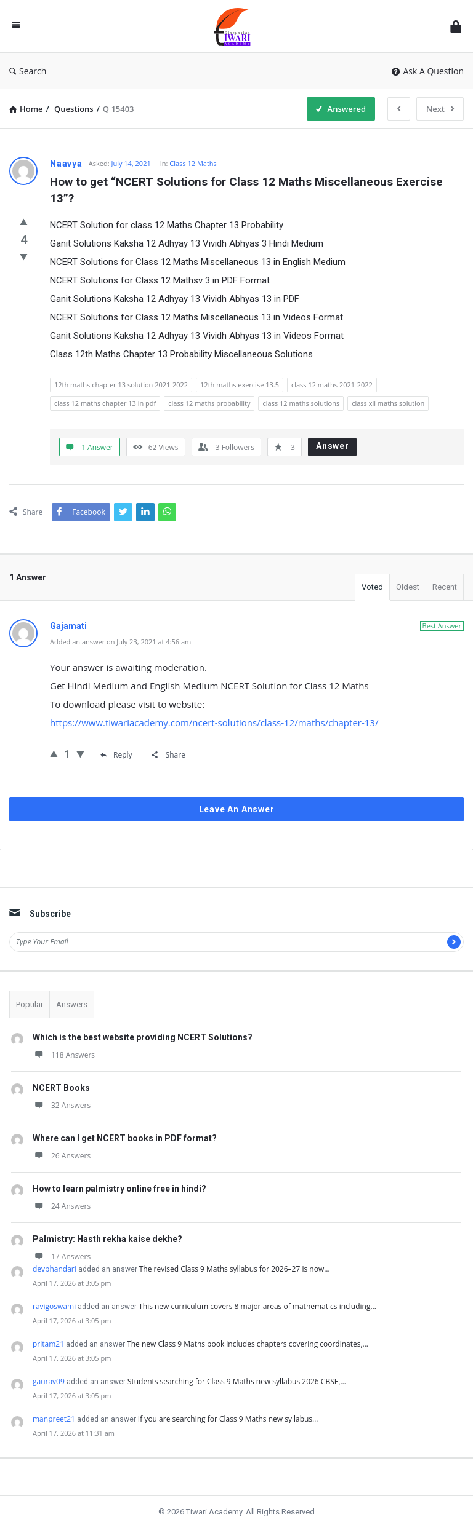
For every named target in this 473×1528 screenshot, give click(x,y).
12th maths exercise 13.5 (239, 384)
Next (440, 108)
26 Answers (62, 1155)
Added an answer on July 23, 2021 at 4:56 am (120, 641)
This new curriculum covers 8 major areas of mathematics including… (257, 1306)
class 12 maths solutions (300, 403)
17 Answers (62, 1256)
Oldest (407, 587)
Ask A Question (428, 71)
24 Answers (62, 1206)
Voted (372, 587)
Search (27, 71)
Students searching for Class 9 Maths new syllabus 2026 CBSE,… (236, 1381)
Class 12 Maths (193, 163)
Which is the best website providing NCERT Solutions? (143, 1037)
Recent (444, 587)
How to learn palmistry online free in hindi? (119, 1189)
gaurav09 (49, 1381)
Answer (332, 446)
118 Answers (64, 1055)
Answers (71, 1004)
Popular (29, 1004)
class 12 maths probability (209, 403)
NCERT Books (61, 1088)
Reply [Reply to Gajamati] (116, 755)
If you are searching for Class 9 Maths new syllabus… (228, 1419)
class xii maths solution (388, 403)
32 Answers (62, 1105)
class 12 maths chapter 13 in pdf (105, 403)
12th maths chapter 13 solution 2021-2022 (121, 384)
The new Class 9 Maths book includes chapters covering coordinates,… (247, 1344)
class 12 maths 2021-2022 (332, 384)
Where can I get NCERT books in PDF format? (125, 1138)
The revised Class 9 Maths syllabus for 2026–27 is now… (234, 1269)
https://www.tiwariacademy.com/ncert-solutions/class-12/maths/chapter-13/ (214, 722)
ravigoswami (54, 1306)
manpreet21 (54, 1419)
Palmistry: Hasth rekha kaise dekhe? (107, 1239)
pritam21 (48, 1344)
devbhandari (54, 1269)
